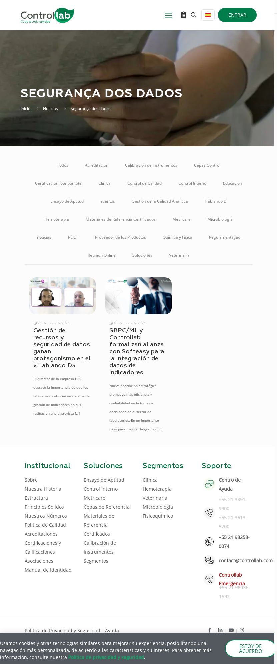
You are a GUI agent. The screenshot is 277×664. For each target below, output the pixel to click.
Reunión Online (102, 255)
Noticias (50, 108)
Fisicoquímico (158, 516)
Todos (62, 165)
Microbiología (220, 219)
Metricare (181, 219)
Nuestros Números (46, 516)
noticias (44, 237)
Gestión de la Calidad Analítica (160, 201)
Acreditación (96, 165)
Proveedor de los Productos (120, 237)
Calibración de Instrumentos (151, 165)
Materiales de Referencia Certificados (121, 219)
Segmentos (96, 561)
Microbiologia (158, 507)
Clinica (150, 480)
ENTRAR (237, 15)
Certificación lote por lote (58, 183)
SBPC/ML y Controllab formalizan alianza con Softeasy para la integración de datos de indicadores (136, 352)
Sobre (31, 480)
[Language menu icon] (208, 15)
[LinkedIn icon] (220, 630)
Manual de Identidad (48, 570)
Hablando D (216, 201)
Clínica (104, 183)
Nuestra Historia (43, 489)
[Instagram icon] (242, 630)
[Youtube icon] (231, 630)
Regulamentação (224, 237)
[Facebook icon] (210, 630)
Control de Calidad (144, 183)
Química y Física (177, 237)
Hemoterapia (56, 219)
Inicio (25, 108)
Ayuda (112, 630)
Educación (232, 183)
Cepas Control (207, 165)
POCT (73, 237)
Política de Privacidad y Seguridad (63, 630)
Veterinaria (179, 255)
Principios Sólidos (44, 507)
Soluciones (142, 255)
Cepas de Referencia (107, 507)
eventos (107, 201)
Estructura (36, 498)
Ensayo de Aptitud (67, 201)
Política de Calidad (45, 525)
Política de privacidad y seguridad (106, 657)
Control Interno (192, 183)
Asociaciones (39, 561)
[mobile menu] (168, 15)
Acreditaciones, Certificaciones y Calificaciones (43, 543)
